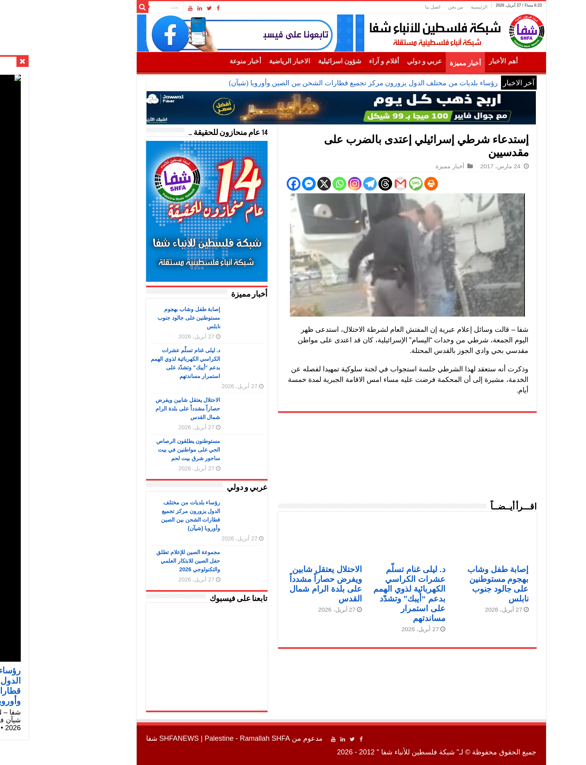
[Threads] (337, 184)
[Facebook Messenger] (261, 184)
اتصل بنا (384, 7)
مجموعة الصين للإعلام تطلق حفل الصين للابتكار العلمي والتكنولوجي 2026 (140, 560)
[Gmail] (352, 184)
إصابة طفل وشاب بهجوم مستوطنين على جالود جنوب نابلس (140, 317)
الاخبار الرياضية (241, 61)
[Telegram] (322, 184)
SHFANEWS (131, 738)
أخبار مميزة (417, 63)
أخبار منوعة (197, 61)
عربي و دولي (376, 61)
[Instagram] (306, 184)
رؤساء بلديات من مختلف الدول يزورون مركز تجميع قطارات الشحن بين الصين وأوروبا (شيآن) (315, 83)
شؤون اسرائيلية (291, 61)
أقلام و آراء (336, 61)
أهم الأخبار (455, 61)
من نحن (407, 7)
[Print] (383, 184)
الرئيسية (431, 7)
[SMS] (367, 184)
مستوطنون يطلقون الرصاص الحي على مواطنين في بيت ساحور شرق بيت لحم (140, 449)
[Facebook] (245, 184)
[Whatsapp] (291, 184)
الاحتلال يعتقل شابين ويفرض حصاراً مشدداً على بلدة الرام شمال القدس (139, 408)
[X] (276, 184)
